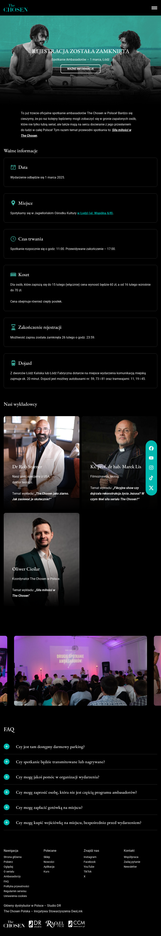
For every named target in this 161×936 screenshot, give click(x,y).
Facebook (90, 861)
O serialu (9, 871)
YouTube (89, 866)
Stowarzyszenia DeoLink (66, 911)
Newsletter (130, 866)
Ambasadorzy (12, 876)
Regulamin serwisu (15, 891)
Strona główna (13, 857)
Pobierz (8, 861)
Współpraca (131, 857)
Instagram (90, 857)
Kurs (46, 871)
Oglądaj (8, 866)
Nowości (49, 861)
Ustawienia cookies (15, 896)
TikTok (87, 871)
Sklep (47, 857)
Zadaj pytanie (132, 861)
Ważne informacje (80, 68)
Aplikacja (49, 866)
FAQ (6, 881)
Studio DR (54, 905)
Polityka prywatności (16, 886)
